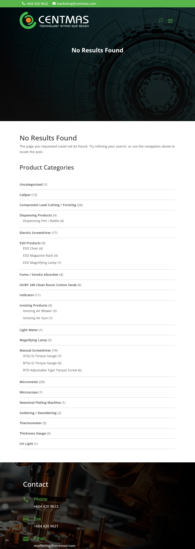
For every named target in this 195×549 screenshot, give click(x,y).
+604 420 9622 (37, 3)
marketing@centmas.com (76, 3)
